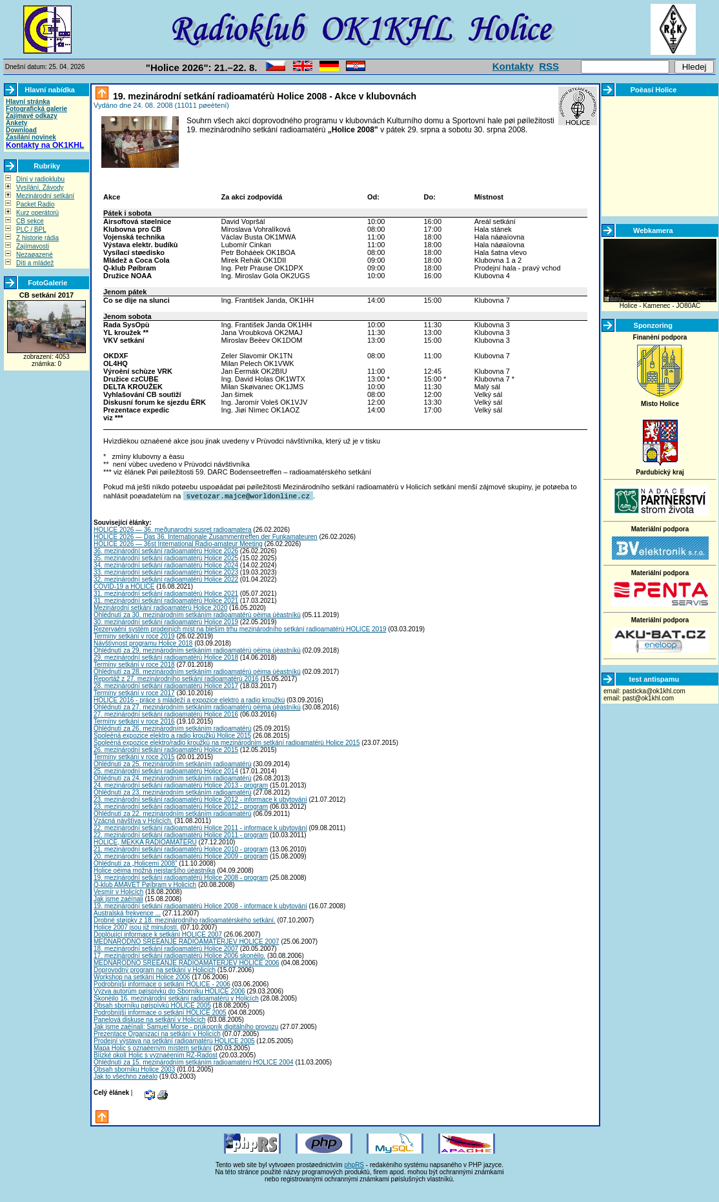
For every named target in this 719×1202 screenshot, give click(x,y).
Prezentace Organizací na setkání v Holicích (157, 1033)
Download (21, 130)
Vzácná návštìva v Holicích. (133, 820)
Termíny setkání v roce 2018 (134, 663)
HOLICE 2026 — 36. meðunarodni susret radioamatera (173, 529)
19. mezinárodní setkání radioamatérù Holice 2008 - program (181, 877)
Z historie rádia (37, 237)
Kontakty (513, 66)
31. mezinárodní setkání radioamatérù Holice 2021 (166, 592)
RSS (549, 66)
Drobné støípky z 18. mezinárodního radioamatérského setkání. (185, 919)
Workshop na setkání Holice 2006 (142, 976)
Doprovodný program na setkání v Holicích (155, 969)
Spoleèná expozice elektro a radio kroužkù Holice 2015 (172, 735)
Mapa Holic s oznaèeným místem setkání (153, 1047)
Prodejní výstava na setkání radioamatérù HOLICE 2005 (174, 1040)
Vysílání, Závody (40, 187)
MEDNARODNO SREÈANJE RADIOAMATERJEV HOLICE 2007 (186, 940)
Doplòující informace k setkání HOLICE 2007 (158, 933)
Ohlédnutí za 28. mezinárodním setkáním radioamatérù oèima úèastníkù (197, 671)
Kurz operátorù (37, 212)
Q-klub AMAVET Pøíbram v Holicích (145, 884)
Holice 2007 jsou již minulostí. (136, 926)
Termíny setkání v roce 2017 (134, 692)
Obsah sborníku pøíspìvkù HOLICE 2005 (152, 1004)
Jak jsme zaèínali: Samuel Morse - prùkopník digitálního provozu (186, 1026)
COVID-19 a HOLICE (124, 585)
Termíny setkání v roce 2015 (134, 756)
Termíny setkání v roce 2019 (134, 635)
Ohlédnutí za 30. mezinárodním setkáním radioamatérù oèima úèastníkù (197, 614)
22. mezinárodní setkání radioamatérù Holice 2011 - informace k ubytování (200, 827)
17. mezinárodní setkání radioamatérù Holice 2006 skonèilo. (179, 955)
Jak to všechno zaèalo (125, 1075)
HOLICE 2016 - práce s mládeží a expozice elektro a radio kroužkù (189, 699)
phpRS (354, 1164)
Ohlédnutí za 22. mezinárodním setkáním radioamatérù (173, 813)
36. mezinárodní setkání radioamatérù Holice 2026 (166, 550)
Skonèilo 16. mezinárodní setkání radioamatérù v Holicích (176, 997)
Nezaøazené (34, 254)
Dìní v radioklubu (40, 179)
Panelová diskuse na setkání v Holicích (149, 1019)
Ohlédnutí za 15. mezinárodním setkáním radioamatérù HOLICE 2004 (194, 1061)
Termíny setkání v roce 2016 (134, 720)
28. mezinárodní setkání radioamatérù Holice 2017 (166, 685)
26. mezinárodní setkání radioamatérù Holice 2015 (166, 749)
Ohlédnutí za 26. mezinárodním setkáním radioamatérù (173, 727)
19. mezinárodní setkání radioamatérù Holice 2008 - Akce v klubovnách (263, 96)
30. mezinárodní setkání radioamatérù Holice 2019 (166, 621)
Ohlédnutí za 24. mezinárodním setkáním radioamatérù (173, 777)
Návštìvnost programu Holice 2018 (143, 642)
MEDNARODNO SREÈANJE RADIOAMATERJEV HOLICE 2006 (186, 962)
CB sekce (30, 221)
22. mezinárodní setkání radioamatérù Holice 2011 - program (181, 834)
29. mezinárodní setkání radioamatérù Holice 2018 (166, 656)
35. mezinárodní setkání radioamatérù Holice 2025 (166, 557)
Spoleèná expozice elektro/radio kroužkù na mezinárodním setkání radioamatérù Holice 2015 (227, 742)
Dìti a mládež (35, 263)
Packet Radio (35, 204)
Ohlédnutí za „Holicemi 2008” (135, 862)
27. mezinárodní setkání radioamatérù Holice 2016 (166, 713)
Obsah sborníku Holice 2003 (134, 1068)
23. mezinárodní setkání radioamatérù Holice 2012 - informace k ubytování (200, 798)
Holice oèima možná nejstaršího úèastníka (154, 869)
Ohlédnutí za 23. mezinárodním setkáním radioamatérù (173, 791)
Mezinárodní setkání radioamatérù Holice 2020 (160, 607)
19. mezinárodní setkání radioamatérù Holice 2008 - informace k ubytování (200, 905)
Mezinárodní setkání (45, 195)
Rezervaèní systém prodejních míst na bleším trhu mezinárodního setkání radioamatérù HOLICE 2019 (240, 628)
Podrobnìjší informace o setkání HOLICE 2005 (160, 1011)
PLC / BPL (31, 229)
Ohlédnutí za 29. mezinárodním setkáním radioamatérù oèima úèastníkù (197, 649)
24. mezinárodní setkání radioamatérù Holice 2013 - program (181, 784)
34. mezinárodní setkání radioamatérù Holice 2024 (166, 564)
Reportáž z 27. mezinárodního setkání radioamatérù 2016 (176, 678)
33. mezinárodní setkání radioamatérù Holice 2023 (166, 571)
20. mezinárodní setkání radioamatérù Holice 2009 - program (181, 855)
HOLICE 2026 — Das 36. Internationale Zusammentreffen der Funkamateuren (206, 536)
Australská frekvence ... (127, 912)
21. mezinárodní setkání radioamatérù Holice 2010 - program (181, 848)
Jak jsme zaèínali (118, 898)
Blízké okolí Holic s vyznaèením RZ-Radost (156, 1054)
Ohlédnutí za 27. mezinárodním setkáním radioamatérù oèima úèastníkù (197, 706)
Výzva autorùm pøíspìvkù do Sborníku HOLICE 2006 (169, 990)
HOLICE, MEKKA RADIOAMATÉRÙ (145, 841)
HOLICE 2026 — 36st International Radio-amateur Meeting (178, 543)
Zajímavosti (32, 246)
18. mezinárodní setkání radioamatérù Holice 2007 (166, 948)
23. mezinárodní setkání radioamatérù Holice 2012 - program (181, 806)
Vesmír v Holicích (118, 891)
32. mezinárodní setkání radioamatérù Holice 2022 (166, 578)
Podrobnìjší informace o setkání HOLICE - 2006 (162, 983)
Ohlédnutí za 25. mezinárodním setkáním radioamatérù (173, 763)
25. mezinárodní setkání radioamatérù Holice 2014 (166, 770)
